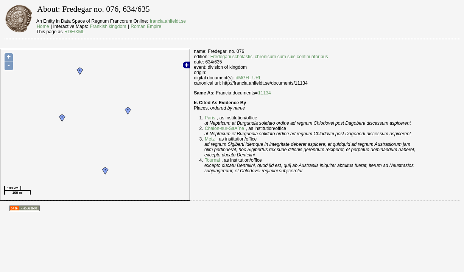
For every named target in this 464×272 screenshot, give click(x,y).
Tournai (212, 160)
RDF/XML (74, 31)
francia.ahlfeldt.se (168, 21)
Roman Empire (146, 26)
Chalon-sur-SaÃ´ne (224, 128)
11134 (264, 93)
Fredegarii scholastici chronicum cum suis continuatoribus (269, 56)
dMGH (242, 77)
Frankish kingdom (108, 26)
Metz (210, 139)
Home (43, 26)
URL (257, 77)
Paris (210, 118)
